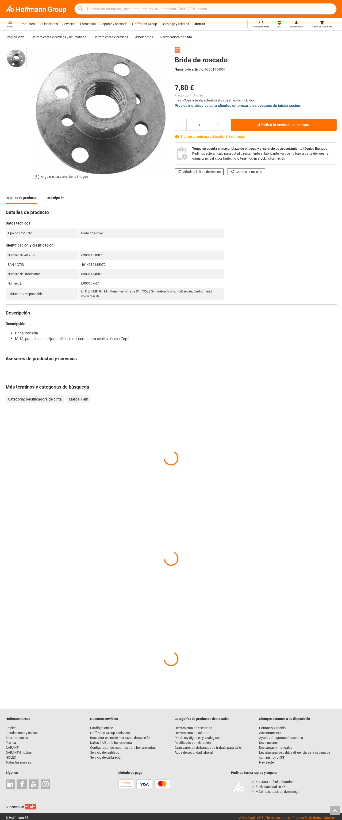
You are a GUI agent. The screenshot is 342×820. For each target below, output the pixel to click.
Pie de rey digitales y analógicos (197, 738)
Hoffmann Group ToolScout (110, 733)
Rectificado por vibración (193, 743)
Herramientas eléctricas (110, 37)
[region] (20, 113)
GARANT (12, 747)
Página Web (15, 37)
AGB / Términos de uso (273, 818)
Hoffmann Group (144, 24)
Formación (88, 24)
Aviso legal (247, 818)
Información (276, 158)
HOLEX (11, 757)
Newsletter (267, 762)
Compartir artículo (246, 172)
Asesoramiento (270, 733)
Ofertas (199, 24)
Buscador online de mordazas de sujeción (120, 738)
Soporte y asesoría (113, 24)
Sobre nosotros (17, 738)
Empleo (11, 728)
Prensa (11, 743)
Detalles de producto (21, 198)
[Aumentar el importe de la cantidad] (218, 125)
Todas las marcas (18, 762)
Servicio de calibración (106, 757)
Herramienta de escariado (193, 728)
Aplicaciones (48, 24)
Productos (27, 24)
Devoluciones (268, 743)
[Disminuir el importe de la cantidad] (180, 125)
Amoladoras (144, 37)
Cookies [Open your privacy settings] (329, 818)
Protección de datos (307, 818)
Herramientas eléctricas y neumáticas (58, 37)
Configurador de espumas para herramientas (123, 747)
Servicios (68, 24)
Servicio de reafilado (104, 752)
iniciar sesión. (289, 105)
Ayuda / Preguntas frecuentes (281, 738)
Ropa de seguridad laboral (194, 752)
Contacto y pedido (272, 728)
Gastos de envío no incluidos (234, 100)
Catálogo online (101, 728)
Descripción (55, 198)
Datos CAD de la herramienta (111, 743)
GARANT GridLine (18, 752)
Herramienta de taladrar (192, 733)
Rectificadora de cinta (176, 37)
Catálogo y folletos (175, 24)
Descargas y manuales (275, 747)
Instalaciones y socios (22, 733)
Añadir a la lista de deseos (199, 172)
